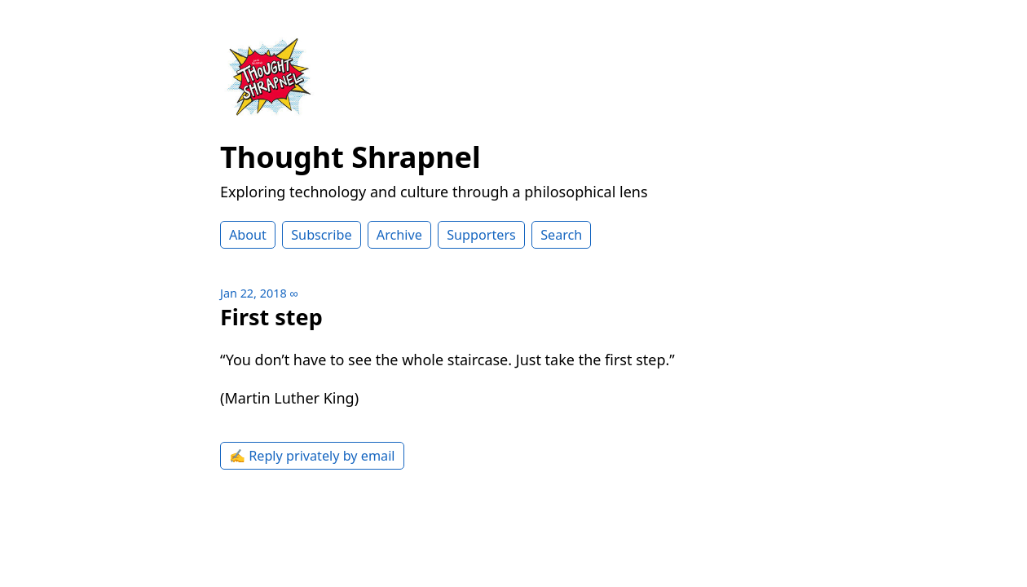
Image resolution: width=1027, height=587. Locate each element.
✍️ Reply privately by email (312, 456)
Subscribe (321, 235)
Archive (399, 235)
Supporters (481, 235)
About (248, 235)
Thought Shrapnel (350, 157)
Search (561, 235)
